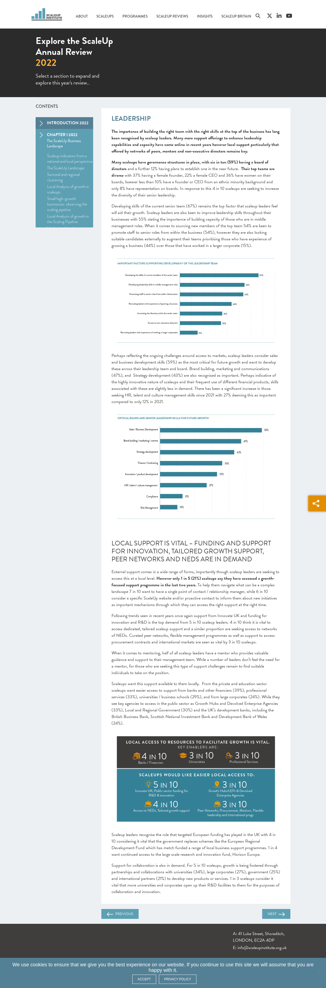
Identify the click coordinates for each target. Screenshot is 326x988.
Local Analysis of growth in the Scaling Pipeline (68, 218)
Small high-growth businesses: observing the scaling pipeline (67, 204)
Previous (120, 914)
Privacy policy (177, 979)
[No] (319, 973)
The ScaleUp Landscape (65, 168)
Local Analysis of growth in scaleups (68, 189)
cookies (38, 964)
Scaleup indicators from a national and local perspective (70, 158)
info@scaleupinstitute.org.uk (262, 947)
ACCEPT (144, 979)
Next (276, 914)
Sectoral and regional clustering (63, 177)
